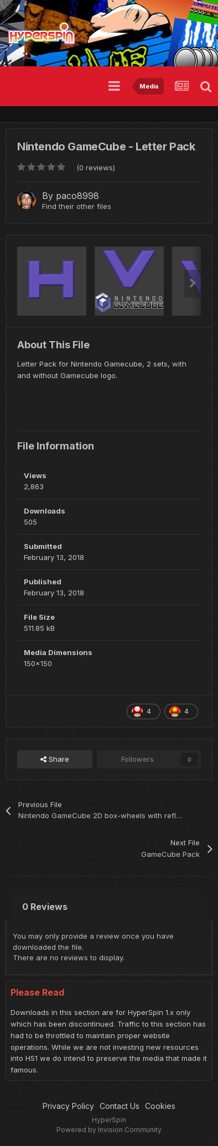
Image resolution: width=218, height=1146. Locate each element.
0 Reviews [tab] (45, 906)
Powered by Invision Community (109, 1130)
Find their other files (76, 206)
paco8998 (77, 195)
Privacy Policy (68, 1106)
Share (54, 759)
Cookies (160, 1106)
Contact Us (119, 1106)
